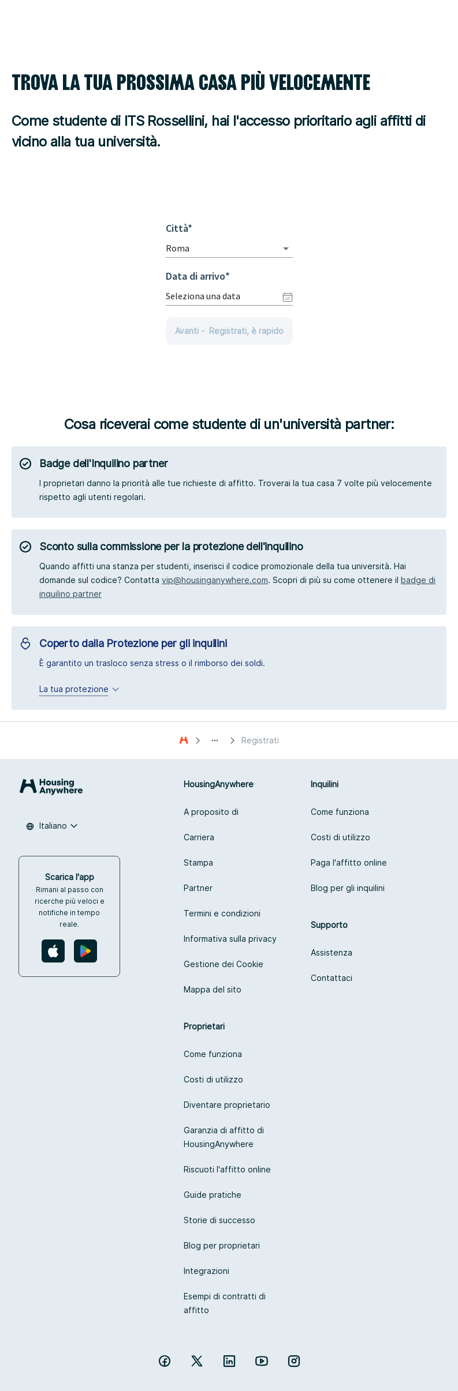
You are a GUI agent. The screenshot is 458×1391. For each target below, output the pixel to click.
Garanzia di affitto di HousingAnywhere (224, 1137)
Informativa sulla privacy (230, 938)
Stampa (198, 862)
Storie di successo (219, 1220)
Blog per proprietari (222, 1245)
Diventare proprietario (227, 1105)
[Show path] (215, 740)
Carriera (199, 837)
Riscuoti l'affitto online (227, 1169)
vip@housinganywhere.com (215, 580)
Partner (198, 888)
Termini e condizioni (222, 913)
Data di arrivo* (198, 276)
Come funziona (340, 812)
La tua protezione (79, 689)
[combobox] (213, 248)
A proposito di (211, 812)
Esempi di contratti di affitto (225, 1303)
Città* (182, 228)
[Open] (286, 248)
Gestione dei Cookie (223, 964)
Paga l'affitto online (349, 862)
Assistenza (331, 952)
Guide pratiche (212, 1195)
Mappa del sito (212, 989)
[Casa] (183, 740)
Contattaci (331, 978)
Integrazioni (206, 1271)
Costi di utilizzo (340, 837)
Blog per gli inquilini (348, 888)
